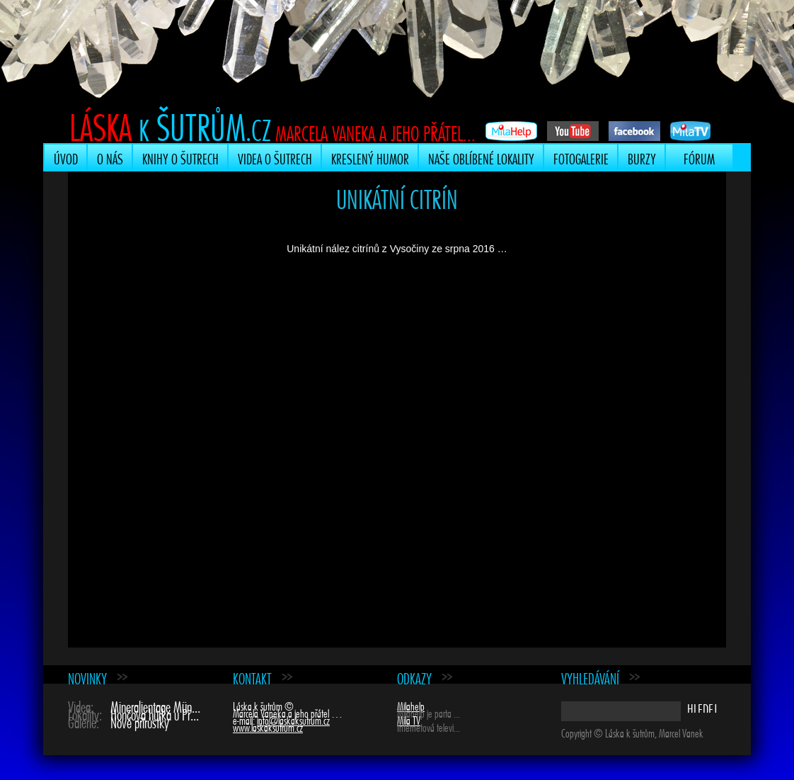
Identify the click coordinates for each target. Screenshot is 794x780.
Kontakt (252, 677)
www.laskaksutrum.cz (268, 726)
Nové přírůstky (139, 721)
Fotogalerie (581, 157)
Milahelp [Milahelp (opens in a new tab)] (411, 704)
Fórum (699, 157)
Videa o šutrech (275, 157)
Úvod (66, 157)
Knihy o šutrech (180, 157)
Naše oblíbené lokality (481, 157)
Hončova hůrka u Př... (154, 713)
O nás (110, 157)
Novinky (87, 677)
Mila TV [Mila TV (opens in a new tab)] (408, 719)
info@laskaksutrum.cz (293, 719)
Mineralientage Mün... (155, 705)
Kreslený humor (370, 157)
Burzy (642, 157)
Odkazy (414, 677)
